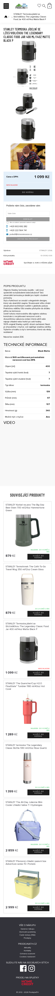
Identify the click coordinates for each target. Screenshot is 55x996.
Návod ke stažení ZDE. (14, 337)
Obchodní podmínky (27, 932)
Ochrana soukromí (27, 954)
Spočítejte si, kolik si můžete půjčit (38, 263)
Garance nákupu (27, 929)
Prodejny (27, 938)
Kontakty (27, 951)
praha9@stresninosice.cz (21, 234)
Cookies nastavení (27, 957)
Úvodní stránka (6, 17)
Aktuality (27, 947)
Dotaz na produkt (28, 239)
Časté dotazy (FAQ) (27, 935)
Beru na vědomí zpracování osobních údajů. (23, 222)
